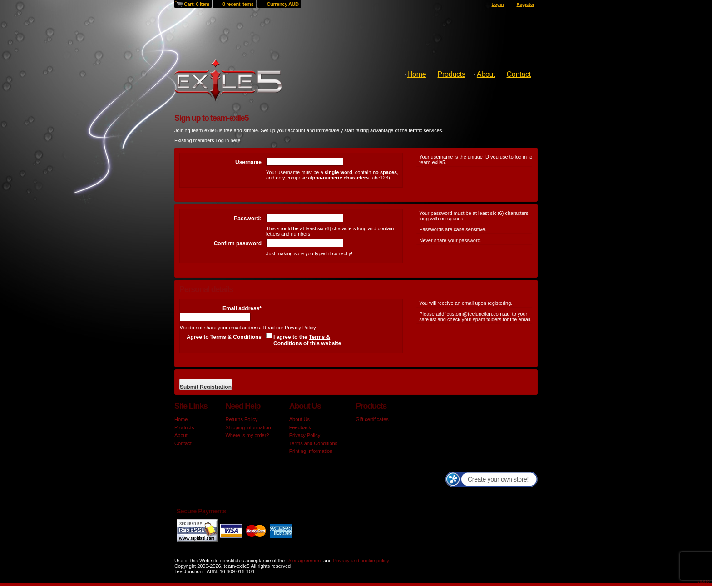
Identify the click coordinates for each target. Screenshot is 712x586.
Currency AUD (283, 4)
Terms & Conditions (301, 340)
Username (248, 162)
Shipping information (248, 427)
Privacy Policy (300, 327)
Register (525, 4)
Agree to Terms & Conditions (224, 337)
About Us (299, 419)
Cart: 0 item (196, 4)
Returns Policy (241, 419)
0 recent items (238, 4)
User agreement (304, 560)
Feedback (300, 427)
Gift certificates (372, 419)
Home (416, 74)
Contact (519, 74)
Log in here (227, 140)
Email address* (242, 308)
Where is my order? (247, 435)
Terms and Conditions (313, 443)
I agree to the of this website (307, 340)
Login (498, 4)
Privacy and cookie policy (361, 560)
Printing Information (310, 451)
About (486, 74)
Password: (248, 218)
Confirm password (238, 243)
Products (451, 74)
